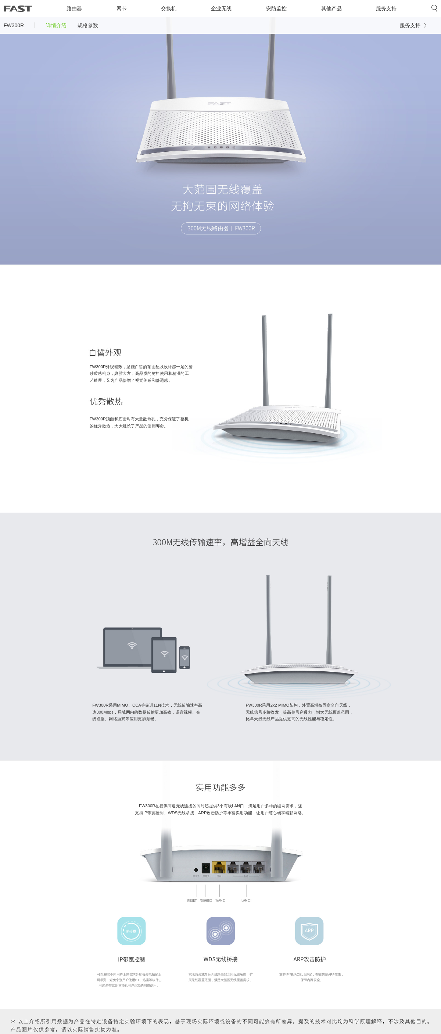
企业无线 (221, 8)
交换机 (168, 8)
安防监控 (276, 8)
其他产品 (331, 8)
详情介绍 (56, 25)
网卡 (121, 8)
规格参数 (88, 25)
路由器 (74, 8)
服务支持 (386, 8)
